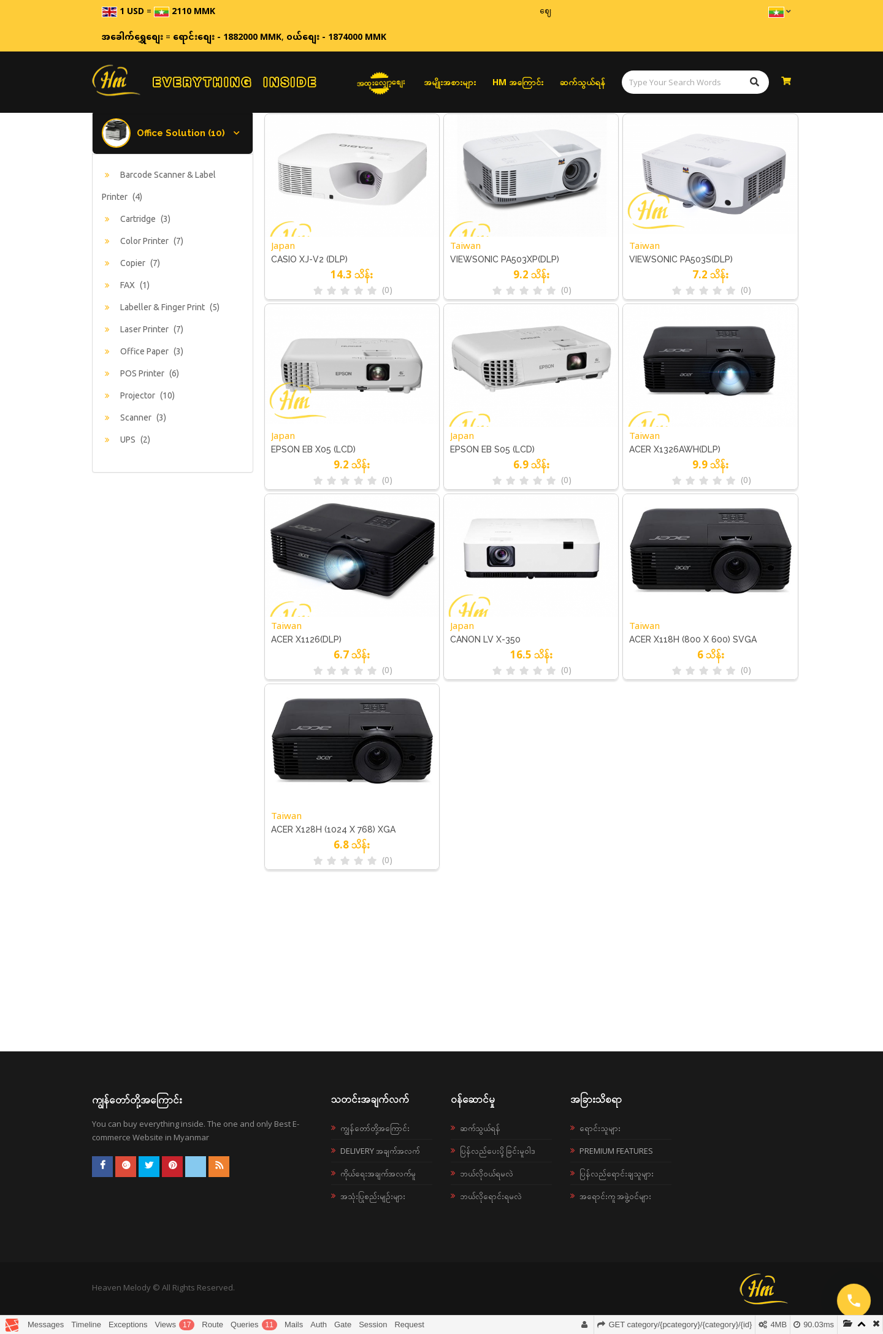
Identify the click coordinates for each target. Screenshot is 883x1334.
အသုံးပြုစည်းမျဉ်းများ (372, 1196)
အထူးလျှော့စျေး (381, 82)
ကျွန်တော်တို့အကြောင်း (375, 1128)
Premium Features (616, 1150)
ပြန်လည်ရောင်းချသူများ (616, 1173)
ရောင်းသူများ (600, 1128)
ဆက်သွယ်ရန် (582, 82)
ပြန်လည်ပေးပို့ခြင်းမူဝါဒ (497, 1150)
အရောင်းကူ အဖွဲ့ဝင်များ (615, 1196)
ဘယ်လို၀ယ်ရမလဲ (486, 1173)
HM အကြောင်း (517, 82)
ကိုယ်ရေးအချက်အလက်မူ (378, 1173)
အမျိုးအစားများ (450, 82)
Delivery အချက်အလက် (379, 1150)
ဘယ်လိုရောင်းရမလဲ (491, 1196)
